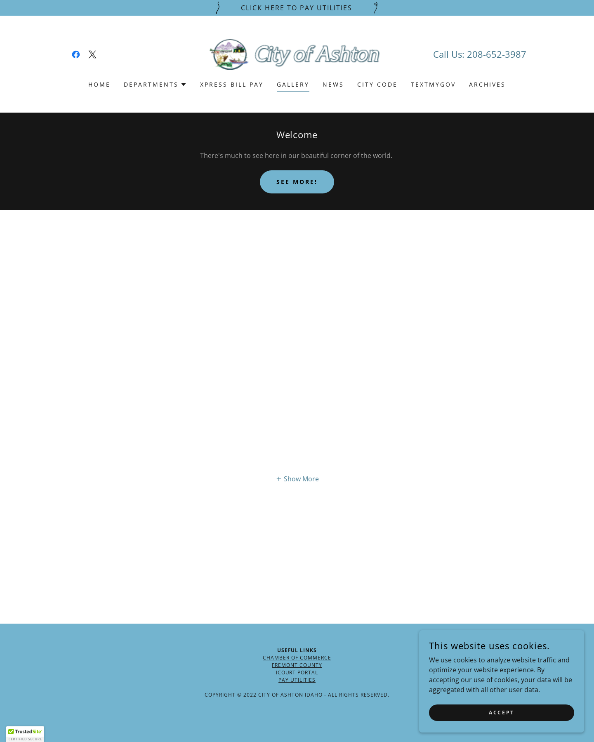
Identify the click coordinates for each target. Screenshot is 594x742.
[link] (76, 54)
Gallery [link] (293, 84)
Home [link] (99, 84)
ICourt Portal (297, 672)
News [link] (333, 84)
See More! (297, 182)
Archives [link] (487, 84)
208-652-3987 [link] (496, 54)
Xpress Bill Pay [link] (232, 84)
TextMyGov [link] (433, 84)
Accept (501, 712)
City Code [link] (377, 84)
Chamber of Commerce (297, 657)
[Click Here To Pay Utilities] (297, 8)
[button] (155, 85)
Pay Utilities (297, 679)
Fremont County (297, 665)
